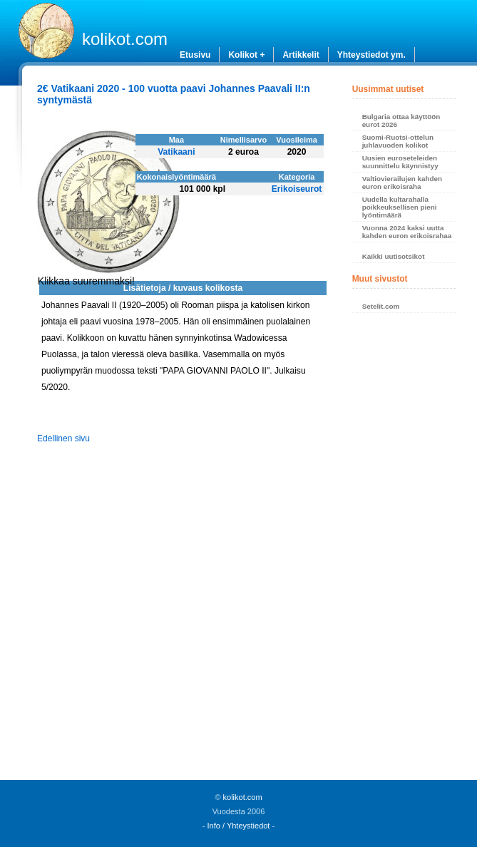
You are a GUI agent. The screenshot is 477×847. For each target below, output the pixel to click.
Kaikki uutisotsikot (393, 256)
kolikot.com (125, 38)
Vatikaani (176, 152)
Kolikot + (246, 55)
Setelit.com (381, 306)
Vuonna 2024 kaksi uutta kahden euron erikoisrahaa (407, 232)
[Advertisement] (404, 550)
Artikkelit (300, 55)
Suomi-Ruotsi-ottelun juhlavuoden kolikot (398, 141)
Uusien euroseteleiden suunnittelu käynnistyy (400, 162)
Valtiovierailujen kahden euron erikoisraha (402, 182)
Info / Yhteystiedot (238, 825)
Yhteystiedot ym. (371, 55)
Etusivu (195, 55)
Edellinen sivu (63, 438)
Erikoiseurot (297, 189)
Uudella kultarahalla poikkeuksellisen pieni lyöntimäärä (399, 207)
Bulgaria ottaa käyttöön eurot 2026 (401, 120)
